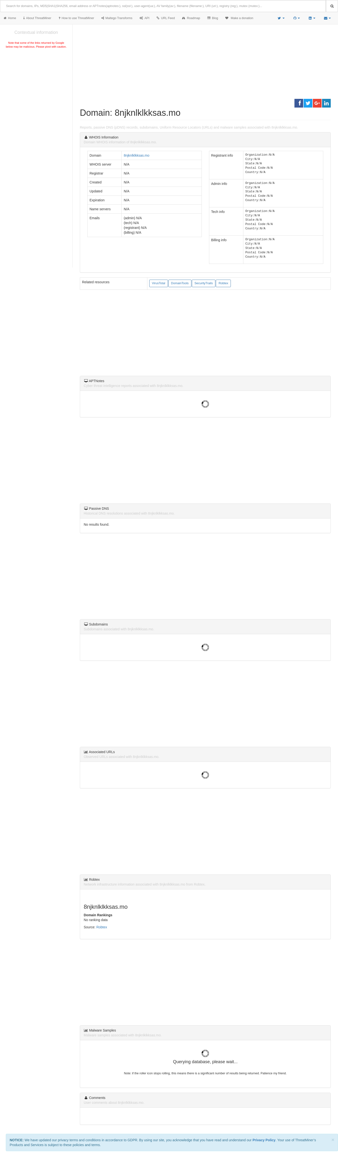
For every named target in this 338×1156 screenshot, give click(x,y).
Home (10, 18)
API (144, 18)
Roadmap (191, 18)
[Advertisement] (36, 85)
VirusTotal (158, 283)
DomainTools (180, 283)
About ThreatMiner (37, 18)
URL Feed (166, 18)
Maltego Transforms (116, 18)
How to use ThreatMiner (76, 18)
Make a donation (239, 18)
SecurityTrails (204, 283)
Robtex (223, 283)
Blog (212, 18)
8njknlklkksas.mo (136, 155)
